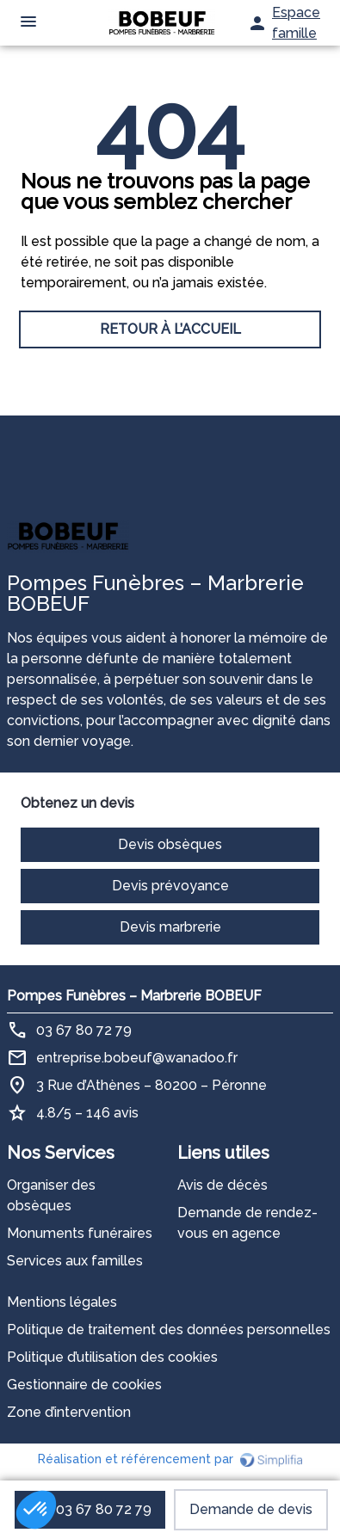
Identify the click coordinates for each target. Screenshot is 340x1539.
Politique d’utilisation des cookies (112, 1357)
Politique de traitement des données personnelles (169, 1329)
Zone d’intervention (69, 1412)
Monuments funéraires (79, 1233)
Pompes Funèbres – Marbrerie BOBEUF (134, 996)
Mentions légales (62, 1302)
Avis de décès (222, 1185)
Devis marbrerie (170, 927)
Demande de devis (250, 1509)
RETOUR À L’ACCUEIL (170, 329)
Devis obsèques (170, 844)
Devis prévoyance (170, 885)
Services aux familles (75, 1261)
